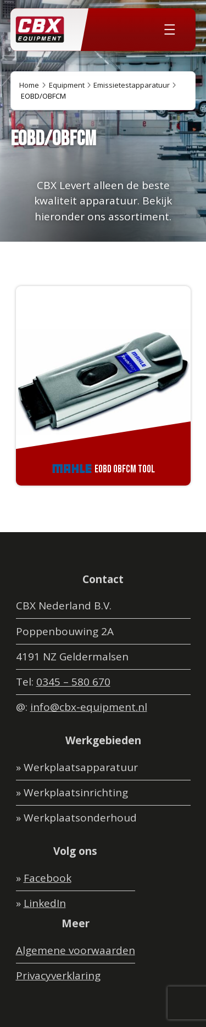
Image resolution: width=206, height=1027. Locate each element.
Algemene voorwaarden (75, 950)
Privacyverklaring (58, 975)
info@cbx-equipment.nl (88, 707)
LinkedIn (45, 903)
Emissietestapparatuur (131, 85)
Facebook (47, 878)
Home (29, 85)
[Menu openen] (169, 29)
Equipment (67, 85)
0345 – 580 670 (73, 682)
